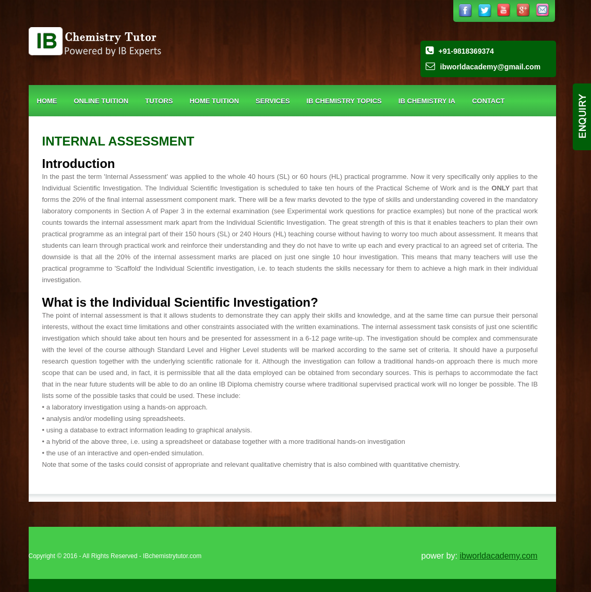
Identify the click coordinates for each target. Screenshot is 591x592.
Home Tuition (214, 101)
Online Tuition (101, 101)
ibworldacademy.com (498, 555)
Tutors (159, 101)
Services (273, 101)
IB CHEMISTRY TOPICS (344, 101)
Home (47, 101)
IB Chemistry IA (427, 101)
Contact (488, 101)
